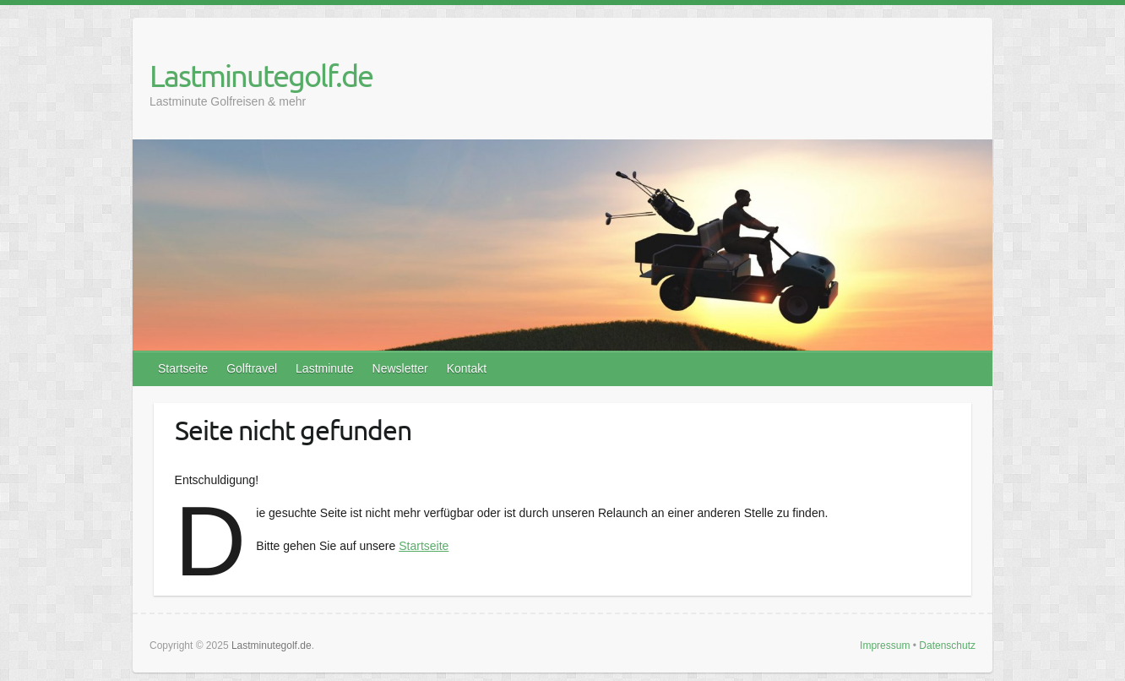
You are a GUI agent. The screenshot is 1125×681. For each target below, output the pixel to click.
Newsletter (400, 368)
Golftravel (251, 368)
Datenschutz (947, 645)
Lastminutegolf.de (260, 75)
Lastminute (324, 368)
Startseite (183, 368)
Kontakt (466, 368)
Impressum (885, 645)
